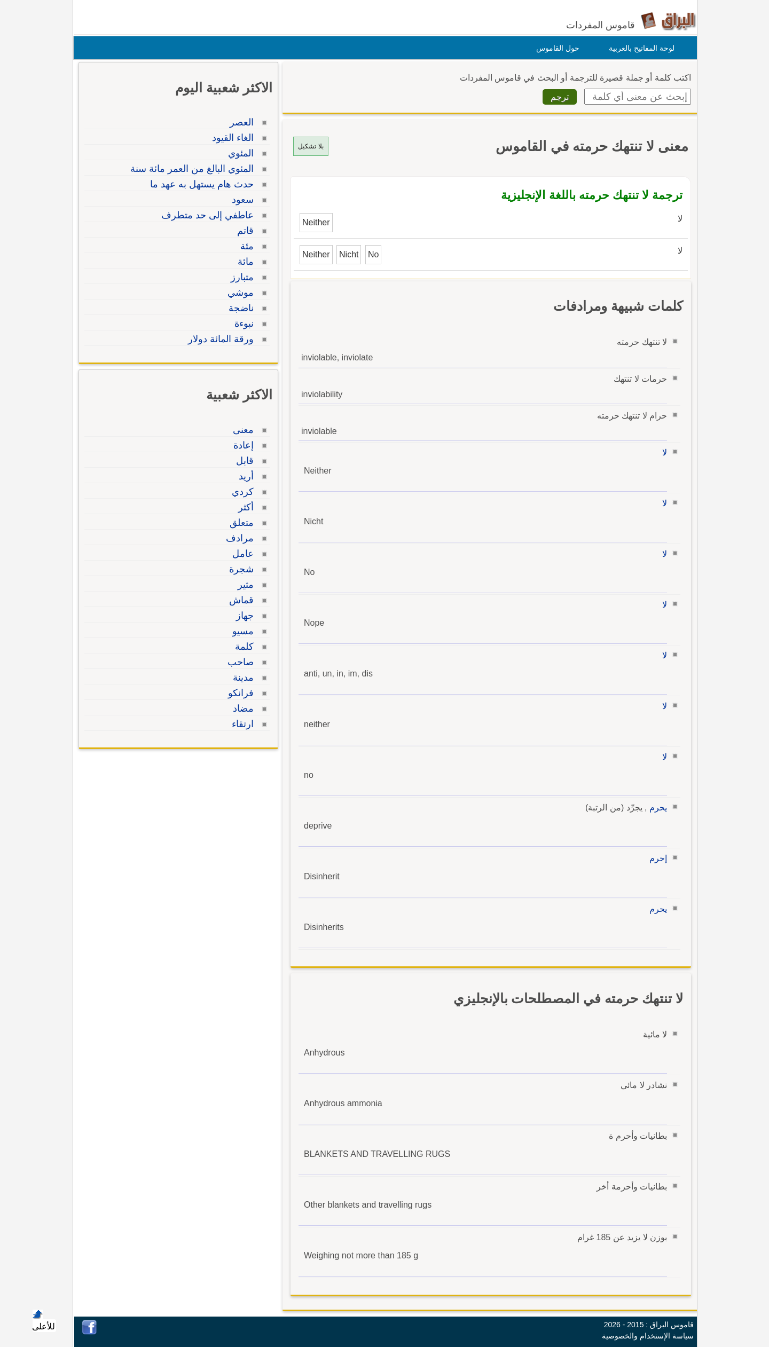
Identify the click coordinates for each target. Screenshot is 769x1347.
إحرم (655, 858)
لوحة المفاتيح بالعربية (639, 48)
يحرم (655, 807)
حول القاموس (555, 48)
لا (662, 452)
